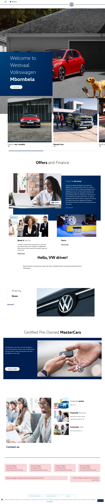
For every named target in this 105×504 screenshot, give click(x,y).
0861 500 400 (82, 416)
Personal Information (34, 496)
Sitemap (68, 496)
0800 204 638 (81, 419)
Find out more (69, 207)
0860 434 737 (73, 405)
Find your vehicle (12, 369)
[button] (94, 121)
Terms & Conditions (51, 496)
